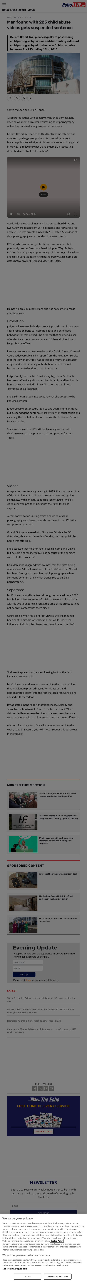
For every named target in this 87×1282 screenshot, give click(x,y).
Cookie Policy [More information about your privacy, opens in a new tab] (56, 1240)
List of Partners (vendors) (14, 1268)
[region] (43, 1248)
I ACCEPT (27, 1276)
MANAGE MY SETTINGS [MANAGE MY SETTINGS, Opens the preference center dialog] (57, 1276)
